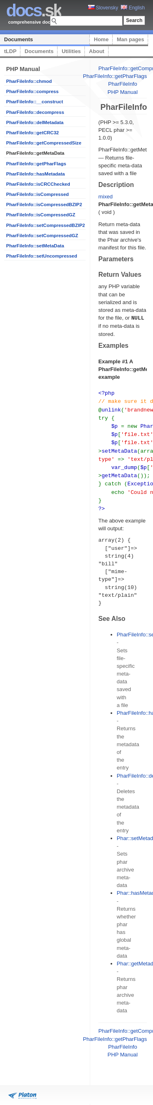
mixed (105, 196)
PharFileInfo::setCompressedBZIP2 (45, 225)
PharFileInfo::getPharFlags (36, 163)
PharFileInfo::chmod (29, 81)
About (96, 51)
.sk (33, 10)
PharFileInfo (122, 84)
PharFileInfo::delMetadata (35, 122)
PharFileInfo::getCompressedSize (43, 142)
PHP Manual (123, 92)
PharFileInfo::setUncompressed (41, 255)
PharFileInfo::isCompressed (37, 194)
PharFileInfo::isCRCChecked (38, 184)
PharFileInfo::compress (32, 91)
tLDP (10, 51)
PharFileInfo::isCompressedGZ (40, 214)
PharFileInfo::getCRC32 (32, 132)
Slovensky (103, 8)
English (133, 8)
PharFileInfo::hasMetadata (35, 173)
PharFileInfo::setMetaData (35, 245)
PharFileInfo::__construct (34, 101)
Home (101, 39)
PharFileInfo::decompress (35, 112)
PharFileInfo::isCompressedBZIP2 (44, 204)
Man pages (130, 39)
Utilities (71, 51)
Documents (18, 39)
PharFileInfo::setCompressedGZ (42, 235)
